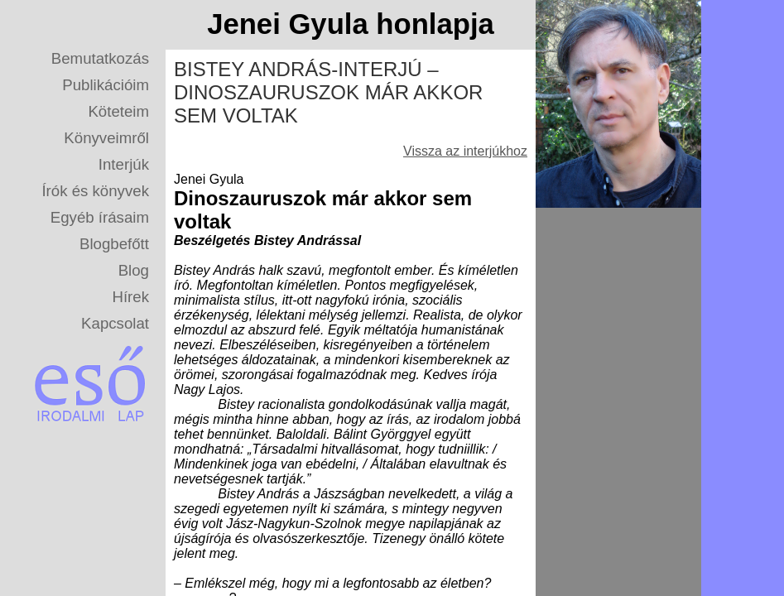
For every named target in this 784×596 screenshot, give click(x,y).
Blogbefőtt (114, 243)
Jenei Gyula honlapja (350, 24)
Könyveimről (106, 138)
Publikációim (105, 85)
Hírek (130, 296)
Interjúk (124, 164)
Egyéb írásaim (100, 217)
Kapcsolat (115, 323)
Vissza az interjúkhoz (465, 151)
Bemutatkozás (100, 58)
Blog (133, 270)
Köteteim (118, 111)
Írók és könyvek (95, 190)
